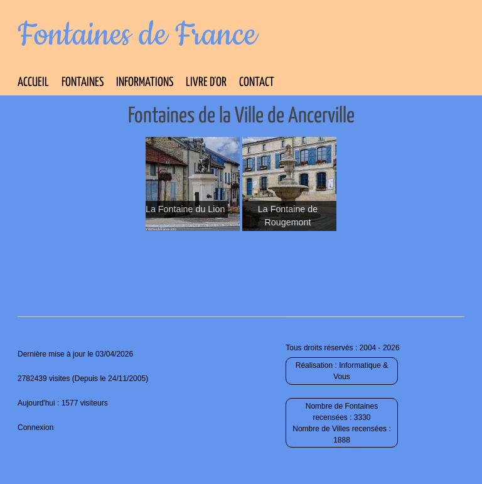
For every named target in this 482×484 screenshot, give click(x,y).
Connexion (35, 427)
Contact (256, 83)
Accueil (33, 83)
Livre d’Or (206, 83)
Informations (144, 83)
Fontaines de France (137, 35)
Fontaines (83, 83)
